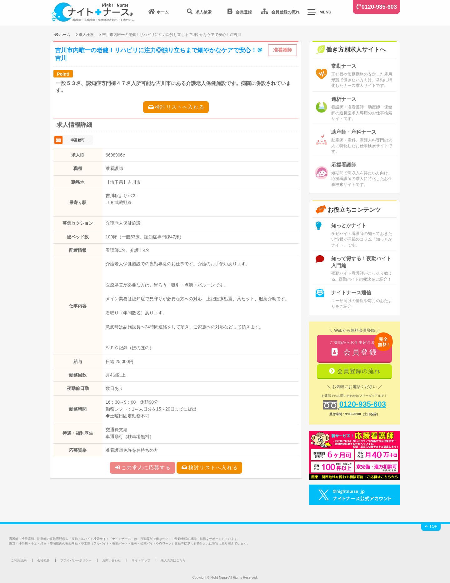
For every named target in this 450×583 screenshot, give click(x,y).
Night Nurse (219, 577)
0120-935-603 (379, 7)
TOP (431, 526)
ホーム (62, 34)
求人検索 (86, 34)
